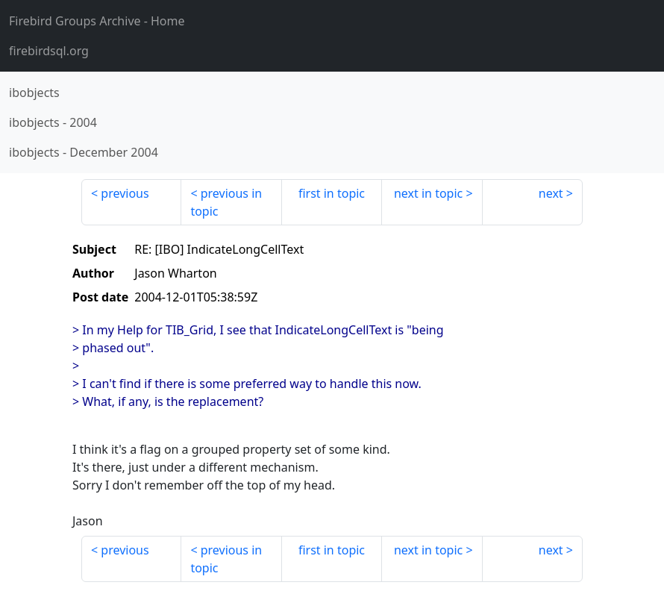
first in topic (331, 193)
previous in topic (226, 202)
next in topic (428, 193)
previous (124, 193)
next (551, 193)
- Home (97, 21)
